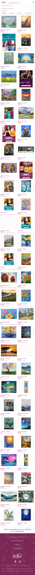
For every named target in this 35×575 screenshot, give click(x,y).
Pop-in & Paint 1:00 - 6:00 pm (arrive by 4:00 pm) (9, 215)
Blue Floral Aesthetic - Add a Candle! (24, 251)
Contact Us (25, 565)
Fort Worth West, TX (5, 5)
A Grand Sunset (3, 488)
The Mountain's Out (21, 415)
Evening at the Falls (21, 360)
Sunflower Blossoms (21, 470)
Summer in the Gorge (5, 305)
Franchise (17, 548)
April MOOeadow (21, 141)
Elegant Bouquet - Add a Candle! (24, 214)
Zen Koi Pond (20, 488)
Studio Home (11, 2)
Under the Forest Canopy (22, 342)
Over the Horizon (4, 470)
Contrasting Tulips (21, 287)
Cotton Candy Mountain (5, 251)
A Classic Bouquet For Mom (6, 342)
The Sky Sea (3, 415)
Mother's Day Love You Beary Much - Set (8, 287)
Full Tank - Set (20, 159)
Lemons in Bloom (4, 525)
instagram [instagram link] (20, 561)
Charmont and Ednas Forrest (6, 159)
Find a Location (17, 537)
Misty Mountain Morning (22, 50)
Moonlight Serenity (4, 397)
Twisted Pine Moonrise (22, 433)
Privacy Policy (11, 565)
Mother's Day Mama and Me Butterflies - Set (9, 324)
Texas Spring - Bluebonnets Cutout (7, 433)
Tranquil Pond (3, 68)
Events (19, 2)
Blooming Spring (4, 105)
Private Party (17, 541)
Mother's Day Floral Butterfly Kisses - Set (8, 232)
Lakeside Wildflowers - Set (6, 506)
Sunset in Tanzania (4, 360)
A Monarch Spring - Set (5, 178)
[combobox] (5, 13)
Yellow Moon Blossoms (22, 506)
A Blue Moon (20, 525)
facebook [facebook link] (15, 561)
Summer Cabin (20, 324)
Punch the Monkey (4, 196)
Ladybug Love (3, 86)
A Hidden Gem (20, 123)
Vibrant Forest (20, 269)
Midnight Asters (21, 105)
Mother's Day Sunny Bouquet (23, 305)
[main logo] (3, 1)
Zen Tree (19, 196)
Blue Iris (19, 397)
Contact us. (19, 531)
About (17, 544)
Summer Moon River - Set (23, 68)
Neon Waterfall (3, 123)
